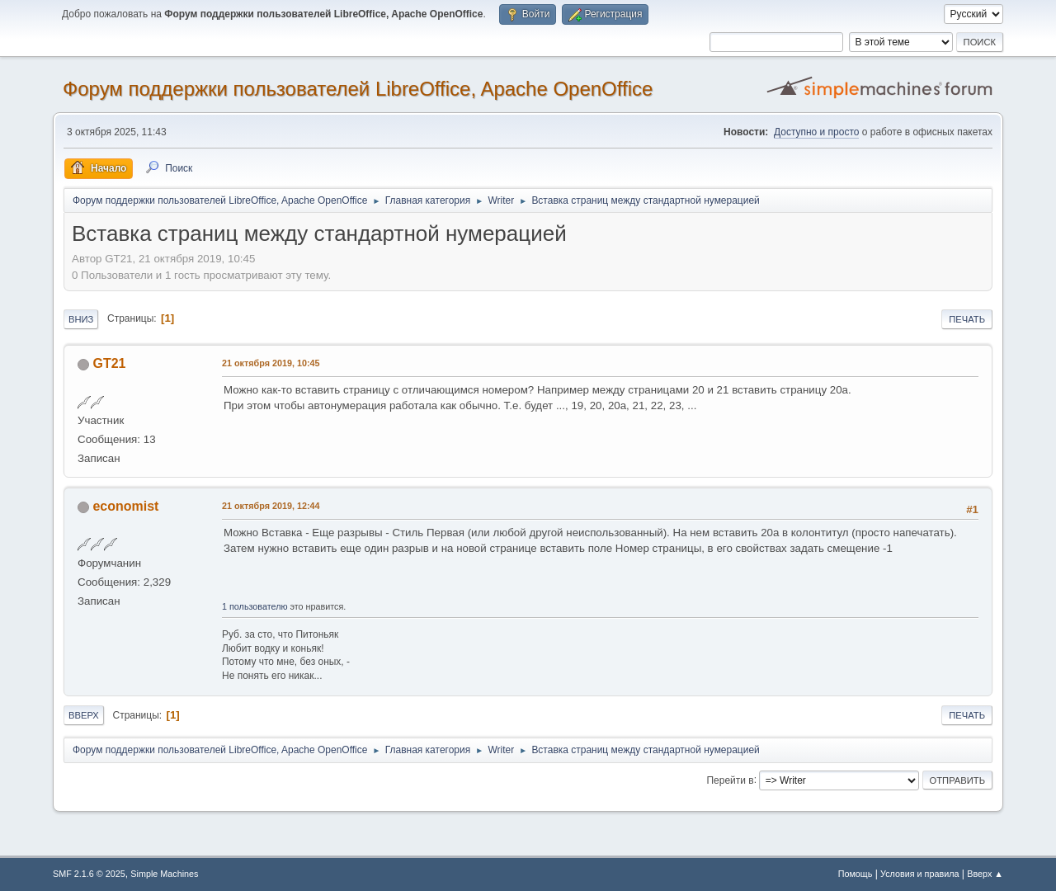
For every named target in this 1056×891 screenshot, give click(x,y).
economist (125, 506)
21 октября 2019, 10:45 (270, 363)
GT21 (108, 363)
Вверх (83, 715)
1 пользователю (255, 606)
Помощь (855, 874)
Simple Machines (164, 874)
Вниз (80, 319)
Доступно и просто (816, 132)
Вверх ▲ (985, 874)
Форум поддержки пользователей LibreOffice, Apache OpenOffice (358, 89)
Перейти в (729, 779)
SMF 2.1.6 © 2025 (89, 874)
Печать (967, 319)
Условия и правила (919, 874)
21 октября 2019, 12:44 (270, 506)
